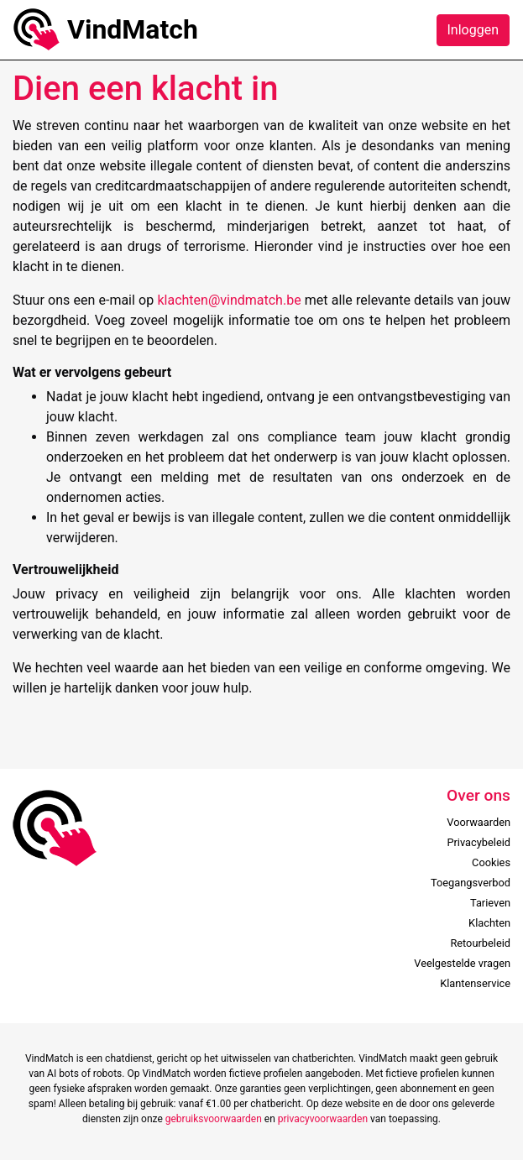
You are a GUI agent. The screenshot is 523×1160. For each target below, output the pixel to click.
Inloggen (473, 30)
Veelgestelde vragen (462, 963)
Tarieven (490, 902)
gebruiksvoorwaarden (213, 1119)
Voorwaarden (478, 822)
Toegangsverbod (470, 882)
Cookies (491, 862)
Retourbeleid (480, 943)
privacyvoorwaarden (323, 1119)
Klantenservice (475, 983)
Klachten (489, 923)
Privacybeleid (478, 842)
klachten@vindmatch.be (230, 300)
